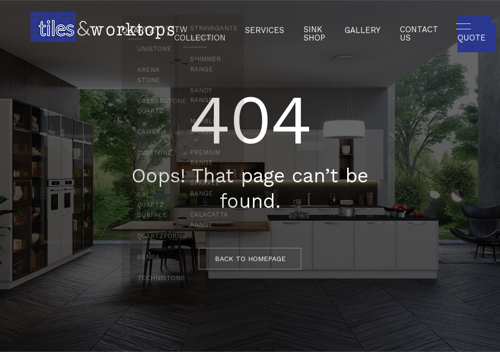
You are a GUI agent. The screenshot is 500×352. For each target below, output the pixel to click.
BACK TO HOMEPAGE (250, 259)
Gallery (356, 26)
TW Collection (209, 27)
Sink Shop (312, 27)
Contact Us (408, 27)
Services (267, 26)
